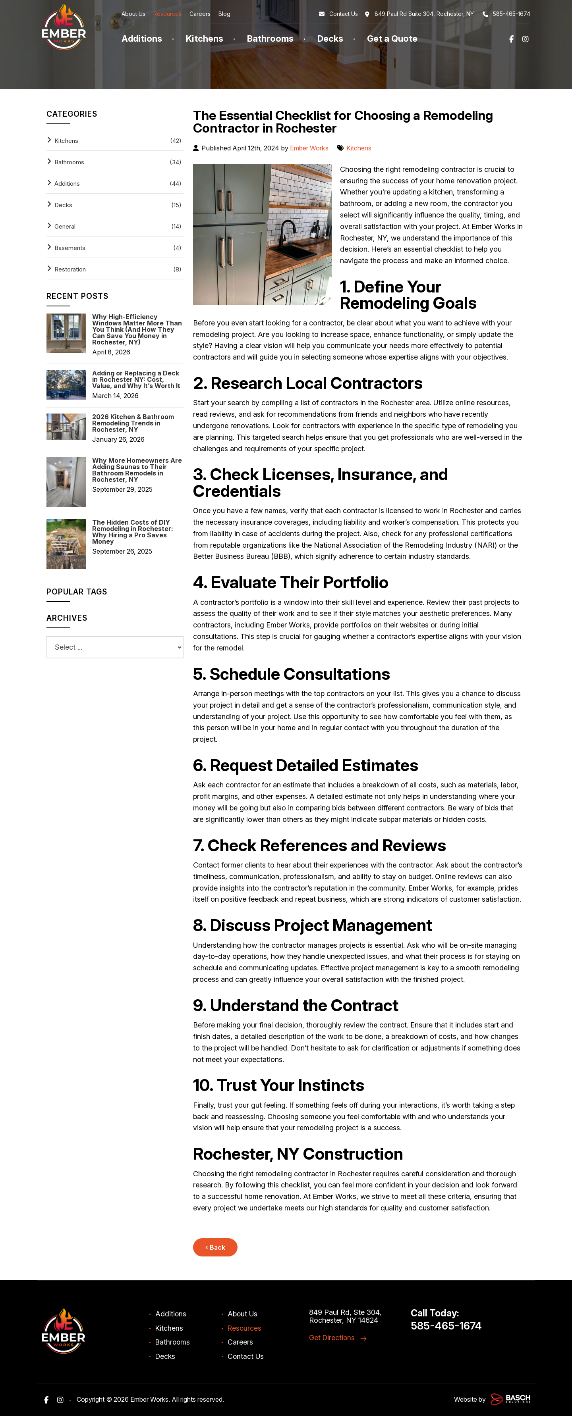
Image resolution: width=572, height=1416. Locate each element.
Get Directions (332, 1337)
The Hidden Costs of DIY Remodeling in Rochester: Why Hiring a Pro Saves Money (132, 531)
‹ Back (215, 1247)
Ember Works (310, 148)
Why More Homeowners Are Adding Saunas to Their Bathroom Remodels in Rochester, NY (137, 470)
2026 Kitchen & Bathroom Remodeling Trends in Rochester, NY (133, 423)
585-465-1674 (506, 13)
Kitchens (361, 148)
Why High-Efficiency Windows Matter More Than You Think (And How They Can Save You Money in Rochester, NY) (137, 329)
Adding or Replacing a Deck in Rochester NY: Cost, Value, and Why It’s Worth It (136, 379)
